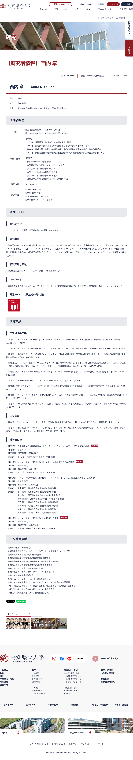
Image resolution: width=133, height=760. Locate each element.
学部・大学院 (61, 9)
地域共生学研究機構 (71, 673)
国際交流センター (71, 688)
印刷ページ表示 (120, 76)
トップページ (103, 18)
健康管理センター (71, 691)
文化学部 (35, 673)
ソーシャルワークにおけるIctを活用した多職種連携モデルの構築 (46, 462)
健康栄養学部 (37, 682)
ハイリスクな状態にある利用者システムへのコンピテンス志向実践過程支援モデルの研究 (56, 478)
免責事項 (72, 744)
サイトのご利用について (39, 744)
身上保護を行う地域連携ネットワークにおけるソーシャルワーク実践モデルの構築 (53, 446)
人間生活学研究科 (39, 693)
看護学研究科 (37, 691)
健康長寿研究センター (74, 679)
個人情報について (58, 744)
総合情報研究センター (74, 682)
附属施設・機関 (126, 9)
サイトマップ (98, 744)
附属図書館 (68, 693)
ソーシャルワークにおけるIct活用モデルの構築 (38, 518)
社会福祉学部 (37, 679)
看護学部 (35, 676)
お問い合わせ (84, 744)
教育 (76, 9)
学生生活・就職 (105, 9)
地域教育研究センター (74, 676)
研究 (88, 9)
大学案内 (43, 9)
